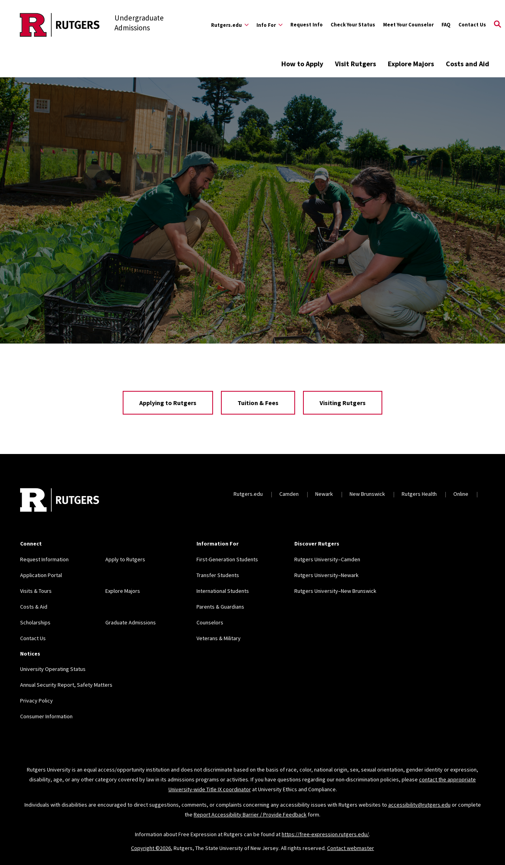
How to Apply (302, 63)
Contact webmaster (350, 848)
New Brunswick (367, 493)
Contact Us (472, 24)
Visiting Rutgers (343, 403)
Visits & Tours (36, 590)
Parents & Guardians (220, 606)
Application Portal (41, 575)
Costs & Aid (33, 606)
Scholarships (35, 622)
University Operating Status (53, 669)
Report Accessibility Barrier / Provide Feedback (250, 814)
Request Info (306, 24)
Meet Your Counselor (408, 24)
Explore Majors (411, 63)
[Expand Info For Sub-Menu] (269, 25)
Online (460, 493)
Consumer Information (46, 716)
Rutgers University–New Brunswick (335, 590)
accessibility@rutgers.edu (419, 804)
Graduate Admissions (130, 622)
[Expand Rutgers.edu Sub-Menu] (230, 25)
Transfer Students (217, 575)
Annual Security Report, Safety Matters (66, 684)
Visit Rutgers (355, 63)
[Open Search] (497, 25)
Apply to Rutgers (125, 559)
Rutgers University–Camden (327, 559)
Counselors (209, 622)
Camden (289, 493)
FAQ (446, 24)
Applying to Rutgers (167, 403)
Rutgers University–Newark (326, 575)
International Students (222, 590)
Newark (324, 493)
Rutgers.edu (248, 493)
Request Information (44, 559)
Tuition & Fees (258, 403)
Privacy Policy (36, 700)
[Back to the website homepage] (60, 25)
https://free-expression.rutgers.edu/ (325, 834)
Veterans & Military (218, 638)
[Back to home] (59, 501)
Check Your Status (353, 24)
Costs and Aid (467, 63)
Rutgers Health (419, 493)
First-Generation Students (227, 559)
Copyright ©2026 (151, 848)
